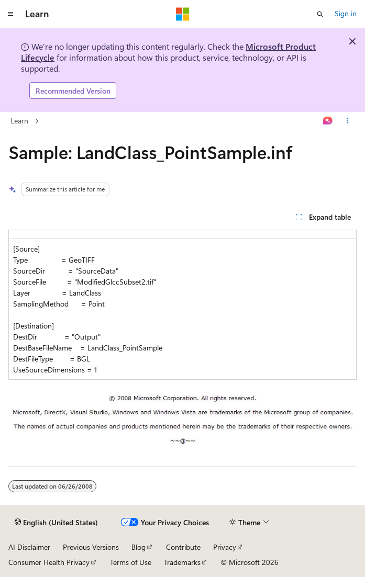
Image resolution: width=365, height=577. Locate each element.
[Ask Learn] (328, 121)
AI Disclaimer (29, 547)
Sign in (346, 13)
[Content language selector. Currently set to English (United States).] (56, 522)
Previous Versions (91, 547)
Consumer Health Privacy (49, 562)
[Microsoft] (183, 14)
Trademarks (182, 562)
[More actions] (347, 121)
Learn (19, 121)
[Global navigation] (10, 14)
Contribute (183, 547)
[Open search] (319, 14)
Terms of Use (130, 562)
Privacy (224, 547)
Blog (138, 547)
